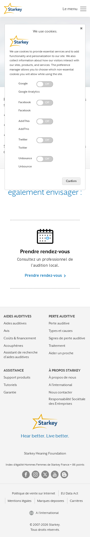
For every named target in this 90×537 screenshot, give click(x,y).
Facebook (26, 474)
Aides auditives (15, 323)
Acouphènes (13, 345)
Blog (64, 474)
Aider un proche (61, 353)
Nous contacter (60, 392)
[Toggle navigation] (73, 8)
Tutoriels (10, 385)
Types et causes (60, 331)
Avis (6, 331)
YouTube (55, 474)
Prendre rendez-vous (43, 275)
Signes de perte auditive (67, 338)
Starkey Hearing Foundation (45, 453)
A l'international (60, 385)
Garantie (10, 392)
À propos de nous (62, 377)
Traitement (57, 345)
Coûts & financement (20, 338)
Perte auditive (59, 323)
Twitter (45, 474)
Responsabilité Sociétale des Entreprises (67, 401)
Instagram (35, 474)
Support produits (17, 377)
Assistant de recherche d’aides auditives (21, 354)
